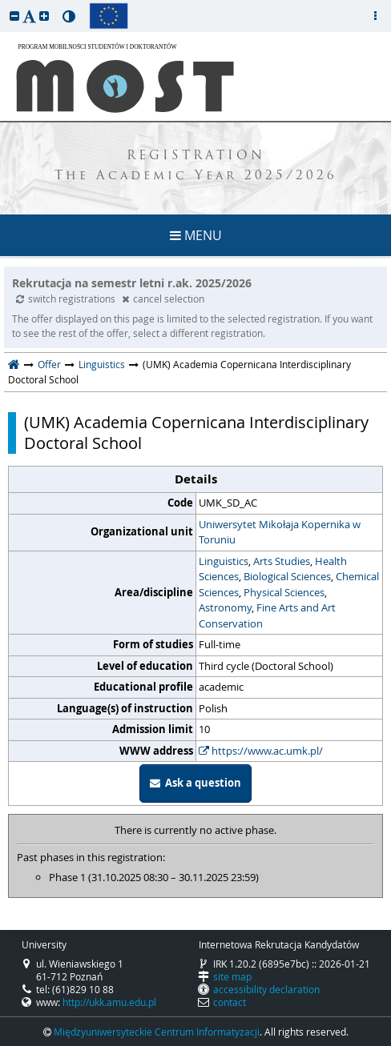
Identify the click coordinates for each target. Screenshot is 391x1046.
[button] (14, 15)
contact (229, 1002)
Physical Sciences (284, 592)
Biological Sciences (287, 576)
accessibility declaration (266, 989)
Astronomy (225, 607)
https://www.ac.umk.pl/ (261, 750)
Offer (49, 364)
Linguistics (102, 364)
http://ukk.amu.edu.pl (109, 1002)
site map (232, 976)
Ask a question (195, 782)
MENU (196, 235)
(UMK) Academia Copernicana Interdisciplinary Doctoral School (196, 433)
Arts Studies (281, 561)
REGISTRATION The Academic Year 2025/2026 (195, 166)
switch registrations (67, 298)
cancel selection (163, 298)
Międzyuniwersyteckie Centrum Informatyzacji (157, 1031)
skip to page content (4, 4)
